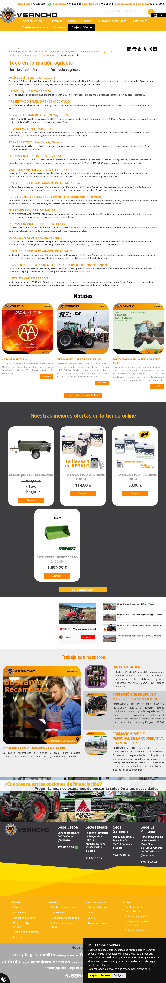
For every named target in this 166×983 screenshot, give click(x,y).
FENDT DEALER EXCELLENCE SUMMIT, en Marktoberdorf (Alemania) (55, 197)
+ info (126, 902)
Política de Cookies (136, 930)
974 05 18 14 (121, 855)
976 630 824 (38, 4)
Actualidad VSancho (25, 918)
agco (25, 962)
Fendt (91, 913)
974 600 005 (74, 4)
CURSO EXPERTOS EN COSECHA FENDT (36, 238)
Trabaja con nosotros (35, 28)
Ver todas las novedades (83, 395)
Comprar (31, 500)
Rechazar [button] (105, 975)
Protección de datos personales (137, 923)
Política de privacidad (137, 916)
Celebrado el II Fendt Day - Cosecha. (32, 78)
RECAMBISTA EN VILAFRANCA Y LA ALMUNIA (34, 748)
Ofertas (18, 907)
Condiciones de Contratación (134, 909)
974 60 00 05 (93, 858)
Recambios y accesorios (64, 918)
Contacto (60, 28)
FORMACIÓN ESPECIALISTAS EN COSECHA (38, 156)
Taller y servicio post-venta (63, 925)
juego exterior (77, 968)
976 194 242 (157, 4)
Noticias (57, 21)
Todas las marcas (98, 923)
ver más (47, 376)
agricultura (41, 962)
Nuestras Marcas (95, 902)
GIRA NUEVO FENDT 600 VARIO (30, 129)
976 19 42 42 (149, 862)
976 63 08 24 (66, 847)
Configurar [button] (119, 975)
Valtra (91, 918)
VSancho (16, 902)
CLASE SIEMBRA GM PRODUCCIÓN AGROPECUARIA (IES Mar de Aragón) (58, 265)
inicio (12, 51)
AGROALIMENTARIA (14, 359)
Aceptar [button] (93, 975)
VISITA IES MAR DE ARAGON (28, 278)
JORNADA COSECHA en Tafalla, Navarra (35, 142)
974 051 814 (106, 4)
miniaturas (78, 963)
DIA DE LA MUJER (126, 667)
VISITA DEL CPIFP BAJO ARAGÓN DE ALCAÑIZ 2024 (44, 183)
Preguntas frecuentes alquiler (26, 925)
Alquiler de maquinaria (63, 907)
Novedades (19, 913)
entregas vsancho (67, 955)
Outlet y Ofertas (81, 28)
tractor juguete (55, 968)
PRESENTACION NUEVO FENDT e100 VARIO (39, 101)
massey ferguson (25, 955)
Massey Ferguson (98, 907)
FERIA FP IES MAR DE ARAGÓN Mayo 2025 (38, 115)
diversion (61, 962)
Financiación (57, 913)
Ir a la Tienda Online (83, 590)
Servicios (140, 21)
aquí (147, 968)
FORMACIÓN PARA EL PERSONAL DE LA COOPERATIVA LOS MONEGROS (138, 739)
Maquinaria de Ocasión (113, 21)
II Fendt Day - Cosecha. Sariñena (30, 91)
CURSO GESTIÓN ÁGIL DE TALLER (32, 210)
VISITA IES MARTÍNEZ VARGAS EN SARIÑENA (40, 170)
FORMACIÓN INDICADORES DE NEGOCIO (37, 224)
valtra (49, 955)
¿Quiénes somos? (34, 21)
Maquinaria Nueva (80, 21)
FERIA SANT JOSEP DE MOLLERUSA (79, 359)
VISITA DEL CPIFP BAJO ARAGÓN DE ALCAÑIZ (40, 251)
